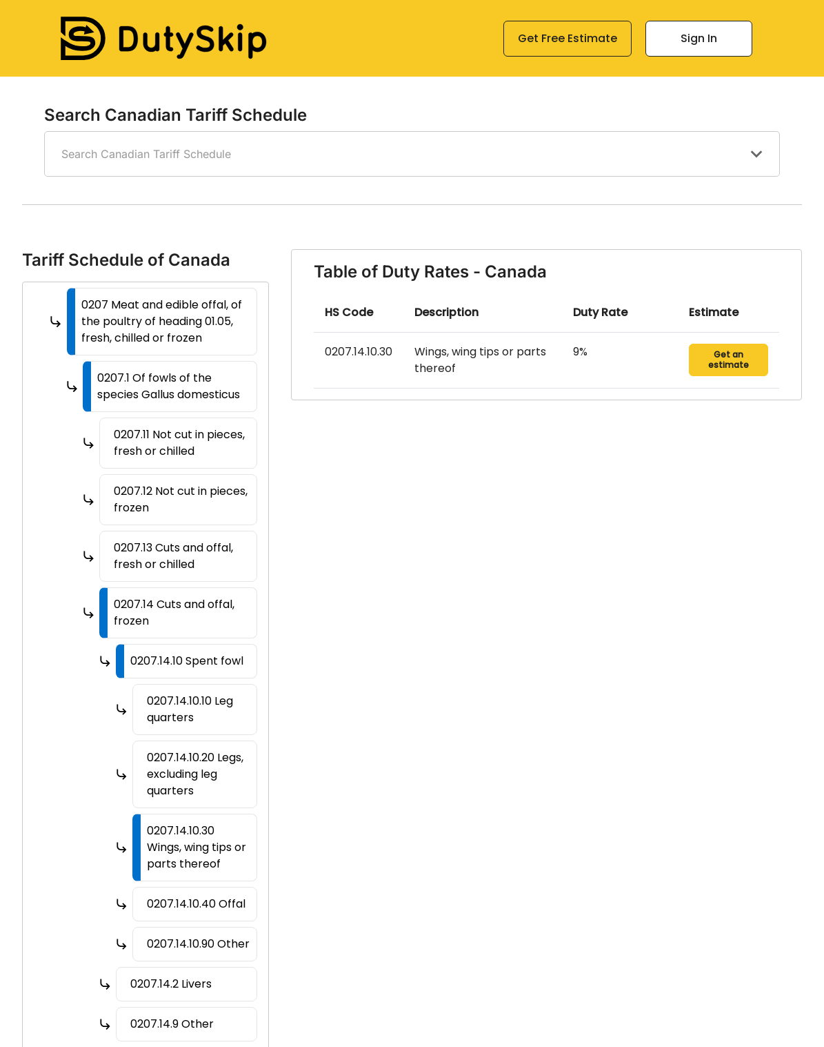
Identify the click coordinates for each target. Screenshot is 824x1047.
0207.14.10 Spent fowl (186, 661)
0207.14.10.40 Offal (196, 904)
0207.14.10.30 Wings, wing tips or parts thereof (196, 847)
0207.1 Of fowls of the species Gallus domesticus (168, 386)
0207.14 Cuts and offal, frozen (174, 612)
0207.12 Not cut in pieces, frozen (181, 499)
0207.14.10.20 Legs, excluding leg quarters (195, 774)
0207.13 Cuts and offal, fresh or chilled (173, 556)
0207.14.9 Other (172, 1024)
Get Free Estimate (567, 38)
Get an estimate (728, 359)
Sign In (699, 38)
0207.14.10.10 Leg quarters (190, 709)
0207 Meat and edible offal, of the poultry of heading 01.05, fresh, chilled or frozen (161, 321)
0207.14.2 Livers (171, 984)
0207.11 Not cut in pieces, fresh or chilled (179, 443)
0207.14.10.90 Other (198, 944)
